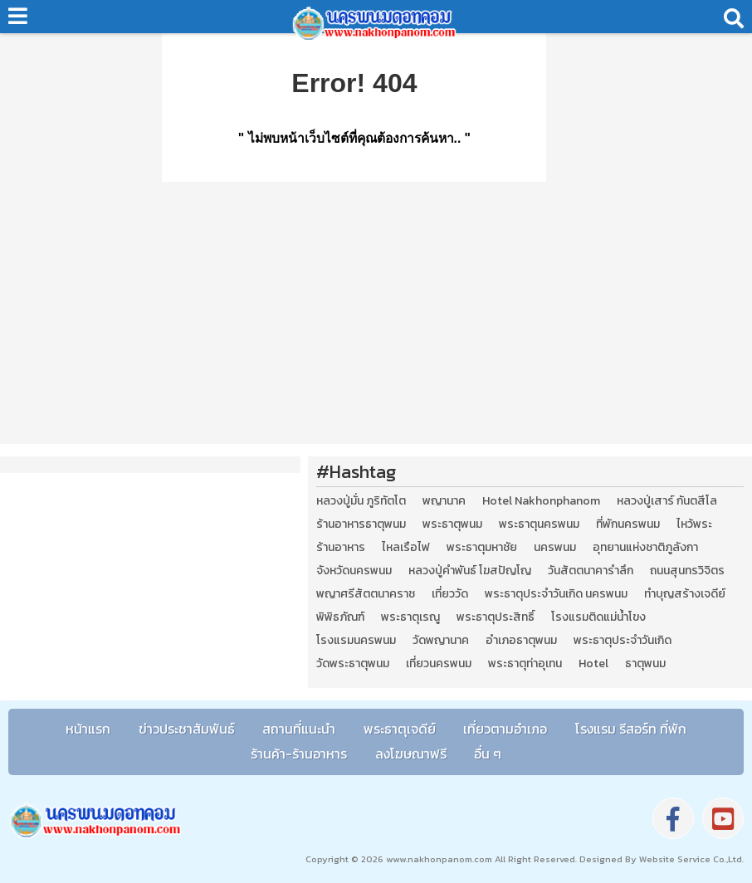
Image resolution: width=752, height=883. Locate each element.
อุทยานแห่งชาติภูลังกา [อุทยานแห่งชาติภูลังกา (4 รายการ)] (645, 547)
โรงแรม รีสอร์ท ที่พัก (630, 728)
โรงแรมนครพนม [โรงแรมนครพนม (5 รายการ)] (356, 640)
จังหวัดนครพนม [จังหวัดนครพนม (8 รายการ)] (354, 570)
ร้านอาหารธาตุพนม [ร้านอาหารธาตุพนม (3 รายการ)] (361, 524)
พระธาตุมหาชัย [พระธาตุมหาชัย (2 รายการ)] (482, 547)
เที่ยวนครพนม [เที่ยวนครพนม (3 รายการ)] (438, 663)
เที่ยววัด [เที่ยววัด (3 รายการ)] (450, 594)
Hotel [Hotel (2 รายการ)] (593, 663)
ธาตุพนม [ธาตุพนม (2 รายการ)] (645, 663)
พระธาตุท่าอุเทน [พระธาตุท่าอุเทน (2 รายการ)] (525, 663)
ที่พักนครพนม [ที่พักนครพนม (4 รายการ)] (628, 524)
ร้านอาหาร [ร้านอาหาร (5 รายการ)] (340, 547)
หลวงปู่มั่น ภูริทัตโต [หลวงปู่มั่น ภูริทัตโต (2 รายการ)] (361, 501)
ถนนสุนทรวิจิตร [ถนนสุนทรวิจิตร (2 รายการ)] (687, 570)
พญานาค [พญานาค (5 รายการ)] (444, 501)
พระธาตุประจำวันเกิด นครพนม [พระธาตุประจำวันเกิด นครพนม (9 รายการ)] (556, 594)
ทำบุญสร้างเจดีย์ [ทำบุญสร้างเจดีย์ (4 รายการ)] (684, 594)
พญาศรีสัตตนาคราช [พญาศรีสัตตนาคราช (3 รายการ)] (365, 594)
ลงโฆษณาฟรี (411, 753)
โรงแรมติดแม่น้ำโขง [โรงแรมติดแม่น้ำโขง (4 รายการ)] (598, 617)
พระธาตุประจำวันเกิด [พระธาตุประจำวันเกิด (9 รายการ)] (622, 640)
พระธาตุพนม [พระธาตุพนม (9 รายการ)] (452, 524)
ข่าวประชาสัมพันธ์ (187, 728)
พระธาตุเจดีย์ (400, 728)
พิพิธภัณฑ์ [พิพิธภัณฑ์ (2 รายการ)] (340, 617)
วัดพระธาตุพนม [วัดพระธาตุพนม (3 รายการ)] (352, 663)
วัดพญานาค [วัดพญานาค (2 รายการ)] (441, 640)
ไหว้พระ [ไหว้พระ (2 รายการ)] (694, 524)
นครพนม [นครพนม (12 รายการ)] (555, 547)
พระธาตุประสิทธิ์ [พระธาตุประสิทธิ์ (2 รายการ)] (496, 617)
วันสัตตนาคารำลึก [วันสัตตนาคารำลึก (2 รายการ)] (590, 570)
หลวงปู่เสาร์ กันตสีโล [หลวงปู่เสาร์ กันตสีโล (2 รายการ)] (667, 501)
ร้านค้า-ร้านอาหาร (299, 753)
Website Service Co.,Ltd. (690, 859)
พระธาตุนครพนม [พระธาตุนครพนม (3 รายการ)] (539, 524)
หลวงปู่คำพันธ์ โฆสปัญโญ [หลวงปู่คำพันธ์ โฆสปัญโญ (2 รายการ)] (469, 570)
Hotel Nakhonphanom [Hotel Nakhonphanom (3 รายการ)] (541, 501)
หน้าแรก (88, 728)
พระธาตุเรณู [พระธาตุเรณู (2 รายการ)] (410, 617)
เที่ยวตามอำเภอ (505, 728)
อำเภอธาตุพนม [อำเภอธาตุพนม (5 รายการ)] (521, 640)
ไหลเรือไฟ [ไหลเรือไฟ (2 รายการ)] (406, 547)
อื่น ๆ (487, 753)
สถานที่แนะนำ (298, 728)
